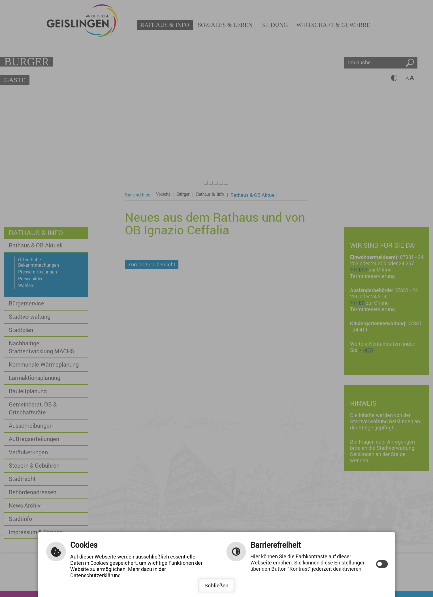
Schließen (216, 585)
